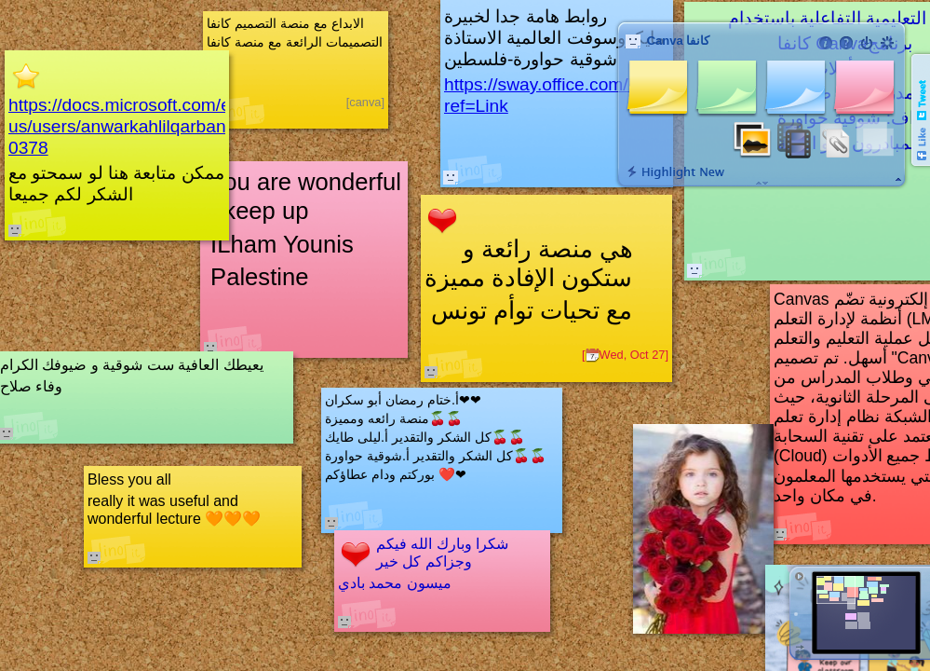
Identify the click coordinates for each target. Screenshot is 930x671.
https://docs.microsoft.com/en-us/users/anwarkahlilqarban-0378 (127, 126)
